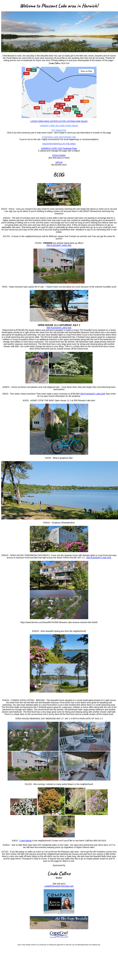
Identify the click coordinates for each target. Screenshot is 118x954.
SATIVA (59, 162)
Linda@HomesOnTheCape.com (58, 886)
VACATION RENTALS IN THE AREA (59, 144)
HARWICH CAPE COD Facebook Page (59, 148)
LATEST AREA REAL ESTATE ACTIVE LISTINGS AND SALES (58, 121)
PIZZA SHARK (59, 155)
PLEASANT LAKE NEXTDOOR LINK (59, 137)
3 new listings (25, 840)
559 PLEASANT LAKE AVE (59, 245)
